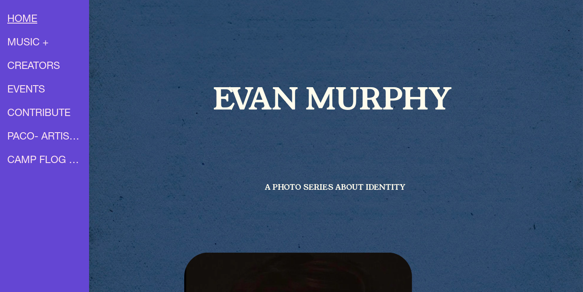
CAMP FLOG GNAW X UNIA (45, 161)
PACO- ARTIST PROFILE (45, 137)
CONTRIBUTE (38, 114)
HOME (22, 20)
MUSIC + (28, 43)
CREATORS (33, 67)
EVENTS (26, 90)
